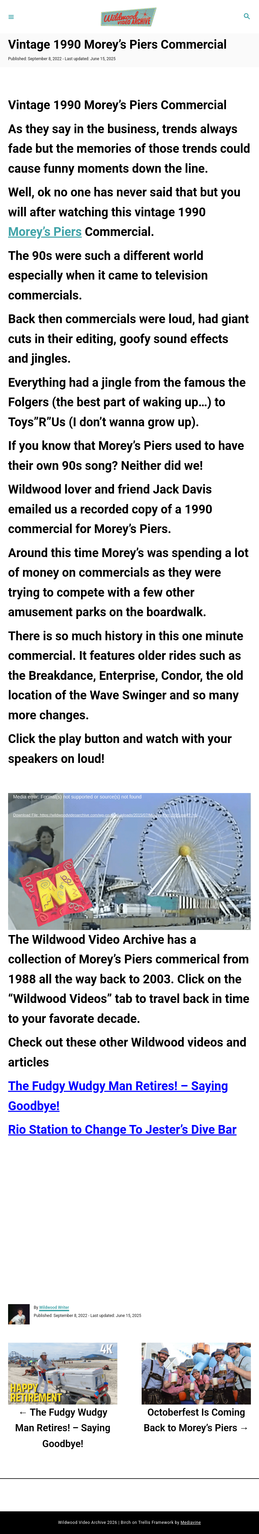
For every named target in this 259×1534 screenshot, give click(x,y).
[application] (129, 861)
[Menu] (11, 16)
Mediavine (191, 1522)
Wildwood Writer (54, 1307)
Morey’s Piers (45, 232)
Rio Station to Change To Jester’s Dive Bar (122, 1130)
